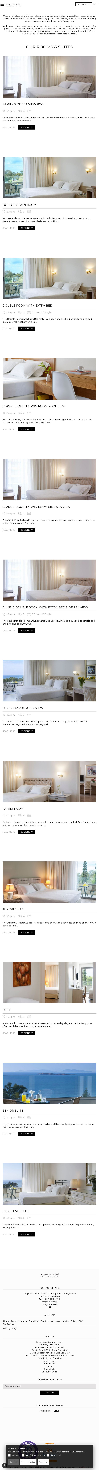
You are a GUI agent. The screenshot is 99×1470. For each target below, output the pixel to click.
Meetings (55, 1321)
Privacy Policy (9, 1328)
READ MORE (9, 127)
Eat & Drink (34, 1321)
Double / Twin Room (49, 1344)
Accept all (43, 1462)
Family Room (49, 1361)
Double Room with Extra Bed (49, 1347)
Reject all (13, 1462)
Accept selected (28, 1462)
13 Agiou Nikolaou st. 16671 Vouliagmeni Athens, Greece (49, 1293)
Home (6, 1321)
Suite (49, 1366)
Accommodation (19, 1321)
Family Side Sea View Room (49, 1342)
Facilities (45, 1321)
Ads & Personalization (34, 1455)
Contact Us (8, 1324)
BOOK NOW (84, 4)
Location (65, 1321)
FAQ (81, 1321)
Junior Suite (49, 1363)
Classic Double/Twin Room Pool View (49, 1350)
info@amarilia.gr (49, 1301)
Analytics (14, 1455)
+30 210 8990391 (52, 1296)
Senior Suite (49, 1369)
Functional (54, 1455)
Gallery (74, 1321)
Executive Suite (49, 1372)
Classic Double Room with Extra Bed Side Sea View (49, 1355)
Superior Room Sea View (49, 1358)
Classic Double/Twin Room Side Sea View (49, 1353)
